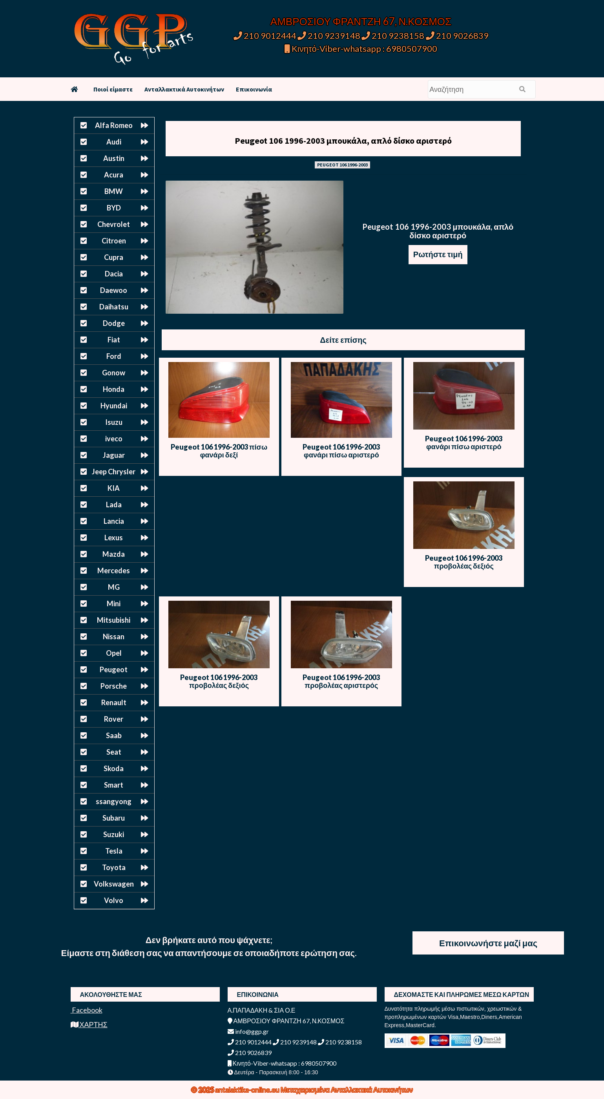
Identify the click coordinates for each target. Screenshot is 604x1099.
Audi (113, 141)
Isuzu (113, 422)
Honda (113, 389)
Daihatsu (113, 306)
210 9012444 (265, 35)
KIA (114, 488)
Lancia (114, 521)
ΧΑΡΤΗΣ (89, 1024)
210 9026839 (457, 35)
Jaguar (114, 455)
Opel (114, 653)
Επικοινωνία (254, 89)
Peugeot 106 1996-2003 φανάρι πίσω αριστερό (341, 451)
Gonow (113, 372)
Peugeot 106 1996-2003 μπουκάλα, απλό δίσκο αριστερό (343, 140)
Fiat (114, 339)
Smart (113, 785)
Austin (113, 158)
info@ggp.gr (248, 1031)
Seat (113, 752)
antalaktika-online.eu (248, 1089)
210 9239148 (328, 35)
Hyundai (113, 405)
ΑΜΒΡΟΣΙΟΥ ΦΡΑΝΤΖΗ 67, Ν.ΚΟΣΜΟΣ (360, 21)
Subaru (113, 818)
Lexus (113, 537)
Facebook (86, 1010)
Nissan (113, 636)
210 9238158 (393, 35)
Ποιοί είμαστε (113, 89)
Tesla (113, 851)
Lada (114, 504)
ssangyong (113, 801)
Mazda (113, 554)
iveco (113, 438)
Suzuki (113, 834)
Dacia (114, 273)
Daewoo (113, 290)
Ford (113, 356)
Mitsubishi (113, 620)
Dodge (114, 323)
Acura (113, 174)
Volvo (113, 900)
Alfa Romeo (114, 125)
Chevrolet (113, 224)
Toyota (114, 867)
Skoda (114, 768)
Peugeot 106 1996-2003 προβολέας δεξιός (463, 562)
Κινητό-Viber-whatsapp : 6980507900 (361, 48)
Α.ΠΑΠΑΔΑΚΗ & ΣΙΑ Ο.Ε (262, 1010)
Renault (113, 702)
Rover (113, 719)
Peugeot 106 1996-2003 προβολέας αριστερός (341, 681)
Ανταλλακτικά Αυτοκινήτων (184, 89)
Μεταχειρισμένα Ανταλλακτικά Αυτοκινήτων (347, 1089)
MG (114, 587)
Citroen (114, 240)
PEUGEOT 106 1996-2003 (342, 165)
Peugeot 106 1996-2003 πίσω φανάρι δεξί (219, 451)
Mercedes (113, 570)
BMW (113, 191)
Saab (114, 735)
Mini (113, 603)
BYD (114, 207)
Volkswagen (114, 884)
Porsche (113, 686)
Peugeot (114, 669)
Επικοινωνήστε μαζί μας (488, 943)
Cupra (113, 257)
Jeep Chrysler (113, 471)
